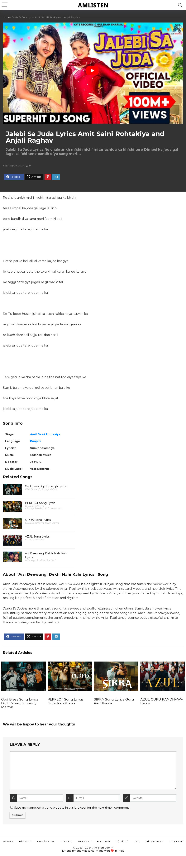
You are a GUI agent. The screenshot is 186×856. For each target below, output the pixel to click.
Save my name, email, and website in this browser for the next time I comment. (72, 807)
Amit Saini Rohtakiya (45, 434)
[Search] (180, 5)
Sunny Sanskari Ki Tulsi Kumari (44, 508)
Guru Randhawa (34, 506)
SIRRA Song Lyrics (38, 520)
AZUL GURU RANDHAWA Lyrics (161, 701)
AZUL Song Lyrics (37, 536)
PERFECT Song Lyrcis (40, 503)
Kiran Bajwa (52, 522)
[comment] (93, 770)
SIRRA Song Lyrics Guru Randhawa (114, 701)
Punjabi (35, 441)
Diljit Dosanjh (32, 489)
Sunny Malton (49, 489)
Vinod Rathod (47, 560)
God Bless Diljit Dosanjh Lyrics (45, 486)
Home (6, 17)
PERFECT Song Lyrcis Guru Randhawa (65, 701)
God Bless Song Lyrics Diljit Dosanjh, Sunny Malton (20, 703)
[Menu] (4, 5)
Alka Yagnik (31, 560)
